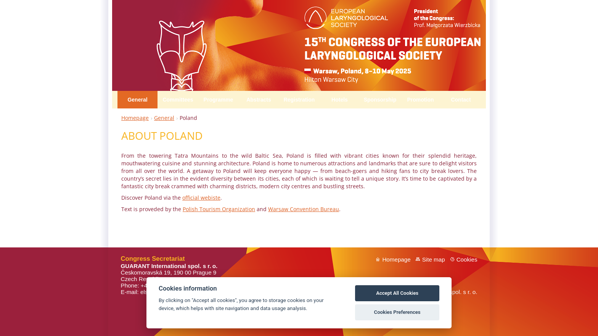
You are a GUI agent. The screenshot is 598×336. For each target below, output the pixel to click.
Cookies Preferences (397, 312)
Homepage (135, 117)
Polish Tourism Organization (219, 209)
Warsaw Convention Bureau (303, 209)
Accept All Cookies (397, 293)
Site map (433, 259)
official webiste (201, 197)
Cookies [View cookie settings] (467, 259)
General (164, 117)
